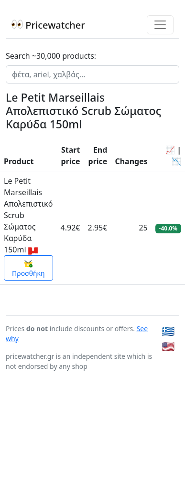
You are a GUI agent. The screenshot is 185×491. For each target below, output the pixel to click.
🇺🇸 (168, 430)
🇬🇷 (168, 414)
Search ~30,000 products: (51, 56)
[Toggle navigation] (160, 24)
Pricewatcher (48, 25)
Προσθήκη (28, 352)
